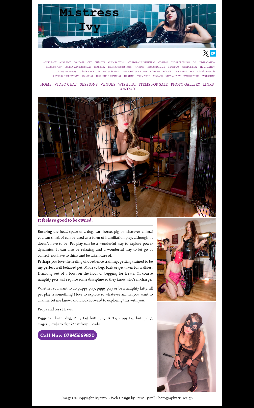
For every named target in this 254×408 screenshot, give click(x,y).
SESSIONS (89, 84)
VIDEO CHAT (66, 84)
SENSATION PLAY (206, 71)
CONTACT (126, 89)
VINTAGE (158, 76)
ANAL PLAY (65, 62)
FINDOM (139, 66)
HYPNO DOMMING (67, 71)
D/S (194, 62)
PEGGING (155, 71)
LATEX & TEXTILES (90, 71)
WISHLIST (127, 84)
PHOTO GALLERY (185, 84)
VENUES (108, 84)
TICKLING (129, 76)
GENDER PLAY (189, 66)
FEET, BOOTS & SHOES (120, 66)
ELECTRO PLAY (54, 66)
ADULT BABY (50, 62)
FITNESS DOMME (156, 66)
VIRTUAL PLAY (173, 76)
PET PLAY (168, 71)
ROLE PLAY (181, 71)
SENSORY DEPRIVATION (66, 76)
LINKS (208, 84)
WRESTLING (208, 76)
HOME (46, 84)
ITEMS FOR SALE (153, 84)
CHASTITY (100, 62)
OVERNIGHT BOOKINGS (134, 71)
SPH (192, 71)
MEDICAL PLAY (111, 71)
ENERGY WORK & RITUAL (78, 66)
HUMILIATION (207, 66)
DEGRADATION (207, 62)
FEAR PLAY (99, 66)
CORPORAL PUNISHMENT (141, 62)
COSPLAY (163, 62)
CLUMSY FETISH (116, 62)
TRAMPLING (143, 76)
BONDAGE (79, 62)
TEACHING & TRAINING (108, 76)
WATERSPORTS (191, 76)
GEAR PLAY (173, 66)
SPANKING (87, 76)
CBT (90, 62)
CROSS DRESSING (180, 62)
